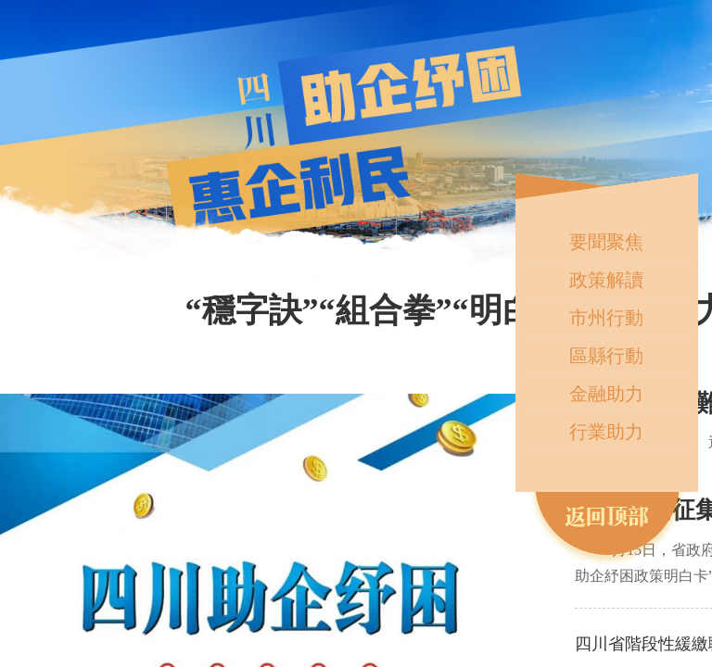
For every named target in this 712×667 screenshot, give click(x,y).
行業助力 (606, 432)
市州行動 (606, 318)
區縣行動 (606, 356)
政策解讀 (606, 280)
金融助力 (606, 394)
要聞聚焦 (606, 242)
